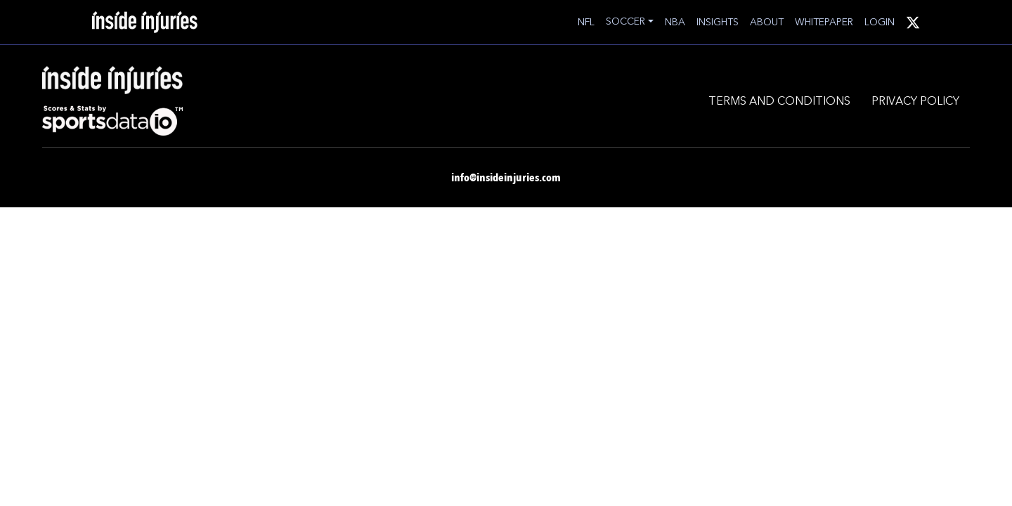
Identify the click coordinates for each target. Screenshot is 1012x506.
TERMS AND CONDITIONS (779, 100)
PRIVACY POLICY (915, 100)
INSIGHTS (717, 21)
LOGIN (879, 21)
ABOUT (767, 21)
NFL (586, 21)
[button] (629, 21)
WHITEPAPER (824, 21)
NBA (675, 21)
